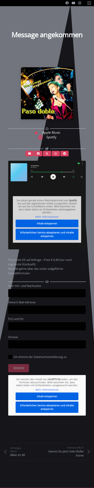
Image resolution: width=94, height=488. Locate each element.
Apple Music (51, 132)
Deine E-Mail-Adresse (47, 307)
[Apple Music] (38, 132)
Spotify (51, 137)
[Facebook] (67, 2)
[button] (89, 3)
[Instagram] (79, 3)
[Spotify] (42, 137)
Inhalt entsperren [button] (47, 223)
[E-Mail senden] (29, 153)
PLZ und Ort (47, 323)
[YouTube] (73, 2)
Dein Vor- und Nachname (47, 290)
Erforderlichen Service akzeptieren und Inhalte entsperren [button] (47, 234)
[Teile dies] (38, 153)
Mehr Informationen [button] (47, 216)
